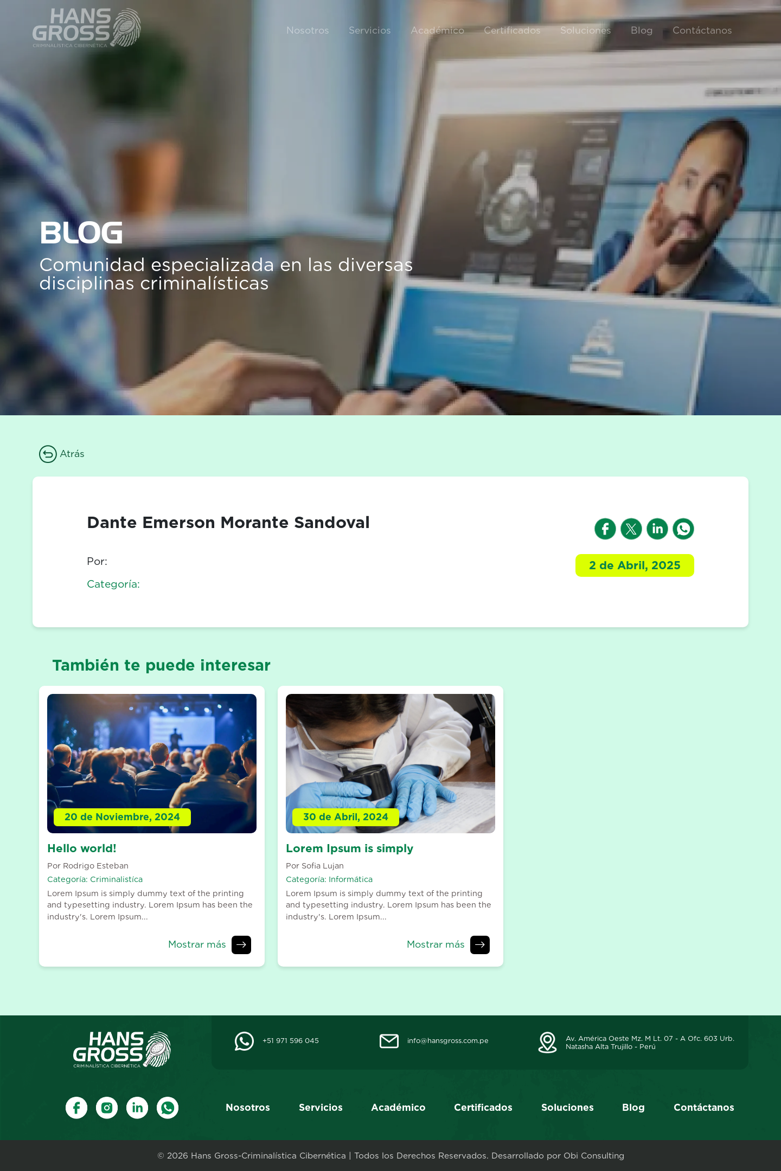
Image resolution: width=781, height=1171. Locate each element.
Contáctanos (702, 30)
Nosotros (307, 30)
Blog (642, 30)
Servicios (370, 30)
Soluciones (585, 30)
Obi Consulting (594, 1155)
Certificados (512, 30)
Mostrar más (197, 944)
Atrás (62, 453)
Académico (437, 30)
